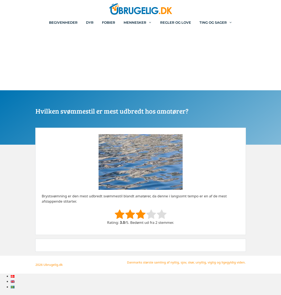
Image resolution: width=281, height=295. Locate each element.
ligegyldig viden (233, 262)
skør (191, 262)
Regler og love (175, 23)
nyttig (174, 262)
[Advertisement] (141, 58)
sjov (183, 262)
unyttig (200, 262)
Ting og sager (217, 22)
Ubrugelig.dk (53, 264)
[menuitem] (13, 276)
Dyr (90, 23)
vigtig (212, 262)
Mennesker (140, 22)
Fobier (108, 23)
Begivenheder (63, 23)
